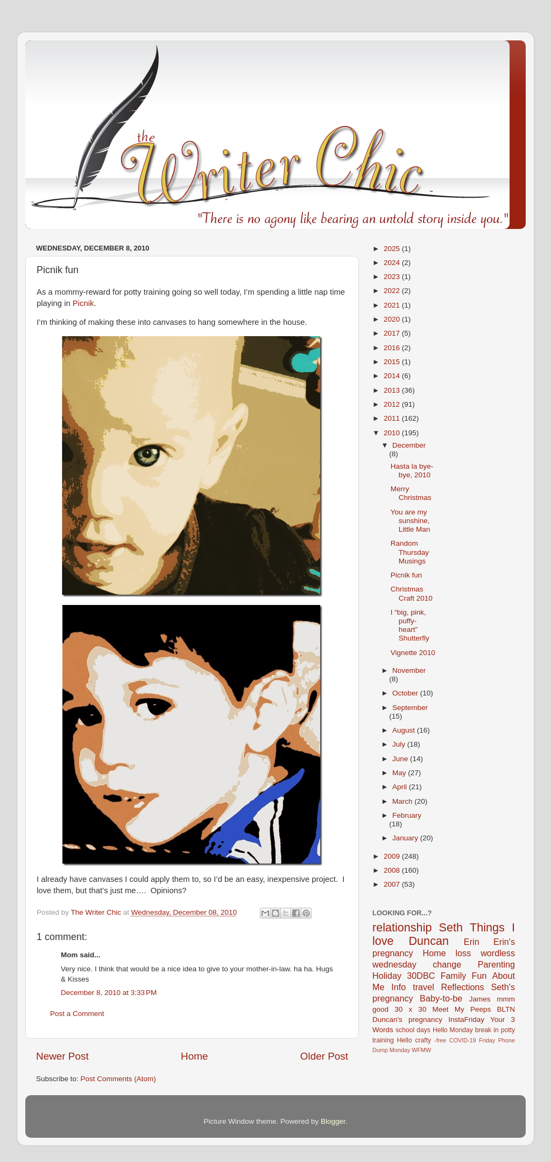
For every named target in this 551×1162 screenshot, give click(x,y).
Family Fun (464, 975)
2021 (393, 305)
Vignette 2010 (413, 653)
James (480, 999)
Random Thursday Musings (410, 552)
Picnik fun (406, 575)
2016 (393, 348)
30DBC (421, 975)
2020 (393, 319)
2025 (393, 249)
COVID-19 (462, 1040)
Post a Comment (77, 1014)
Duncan (429, 941)
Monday (400, 1050)
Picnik (83, 303)
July (399, 744)
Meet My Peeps (462, 1009)
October (406, 693)
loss (463, 953)
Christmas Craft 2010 (412, 593)
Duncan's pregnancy (407, 1019)
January (406, 838)
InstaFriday (466, 1019)
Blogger (333, 1121)
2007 (393, 884)
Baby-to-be (441, 998)
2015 (393, 362)
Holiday (386, 975)
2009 (393, 856)
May (400, 773)
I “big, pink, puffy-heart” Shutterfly (410, 625)
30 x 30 (410, 1009)
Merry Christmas (411, 493)
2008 (393, 870)
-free (440, 1040)
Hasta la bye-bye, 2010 (412, 470)
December (409, 445)
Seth (451, 927)
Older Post (324, 1056)
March (403, 801)
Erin (471, 942)
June (401, 759)
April (400, 787)
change (447, 964)
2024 (393, 263)
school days (412, 1030)
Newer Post (62, 1056)
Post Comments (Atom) (118, 1079)
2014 (393, 376)
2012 (393, 404)
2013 (393, 390)
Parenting (496, 964)
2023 (393, 277)
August (404, 730)
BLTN (506, 1009)
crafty (423, 1040)
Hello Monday (453, 1030)
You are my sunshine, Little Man (410, 520)
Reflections (462, 987)
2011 (393, 418)
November (409, 670)
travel (423, 987)
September (410, 708)
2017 (393, 333)
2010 (393, 433)
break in (487, 1030)
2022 (393, 291)
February (406, 815)
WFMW (421, 1050)
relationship (402, 927)
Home (194, 1056)
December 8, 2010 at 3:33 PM (109, 993)
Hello (404, 1040)
